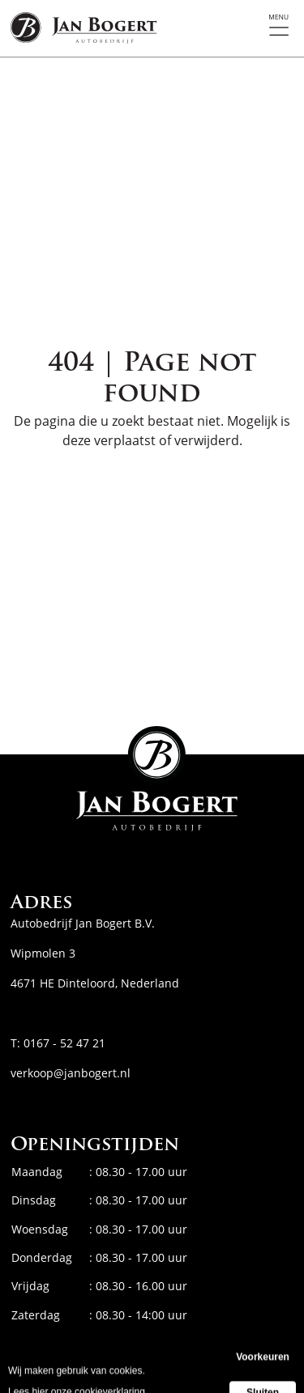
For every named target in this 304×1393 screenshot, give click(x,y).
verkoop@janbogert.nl (71, 1073)
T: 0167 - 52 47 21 (58, 1043)
